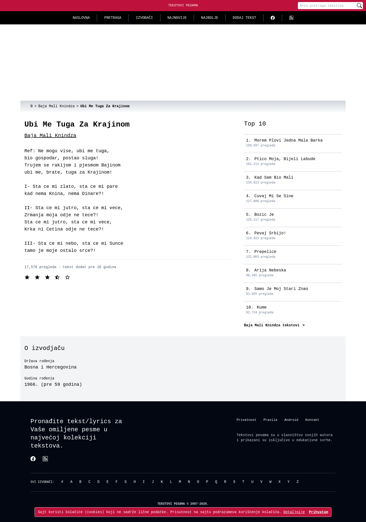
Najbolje (209, 17)
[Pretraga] (327, 5)
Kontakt (312, 420)
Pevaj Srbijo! (270, 233)
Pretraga (112, 17)
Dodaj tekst (244, 17)
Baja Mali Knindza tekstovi (273, 325)
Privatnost (246, 420)
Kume (261, 307)
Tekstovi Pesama (183, 5)
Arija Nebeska (270, 270)
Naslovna (81, 17)
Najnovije (177, 17)
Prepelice (265, 252)
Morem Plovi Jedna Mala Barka (288, 140)
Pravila (270, 420)
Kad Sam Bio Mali (274, 177)
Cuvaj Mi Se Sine (274, 196)
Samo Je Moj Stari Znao (281, 289)
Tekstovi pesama (253, 435)
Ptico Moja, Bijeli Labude (284, 159)
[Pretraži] (359, 5)
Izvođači (144, 17)
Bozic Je (264, 215)
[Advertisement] (183, 62)
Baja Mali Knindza (50, 135)
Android (291, 420)
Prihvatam (318, 512)
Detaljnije (294, 512)
